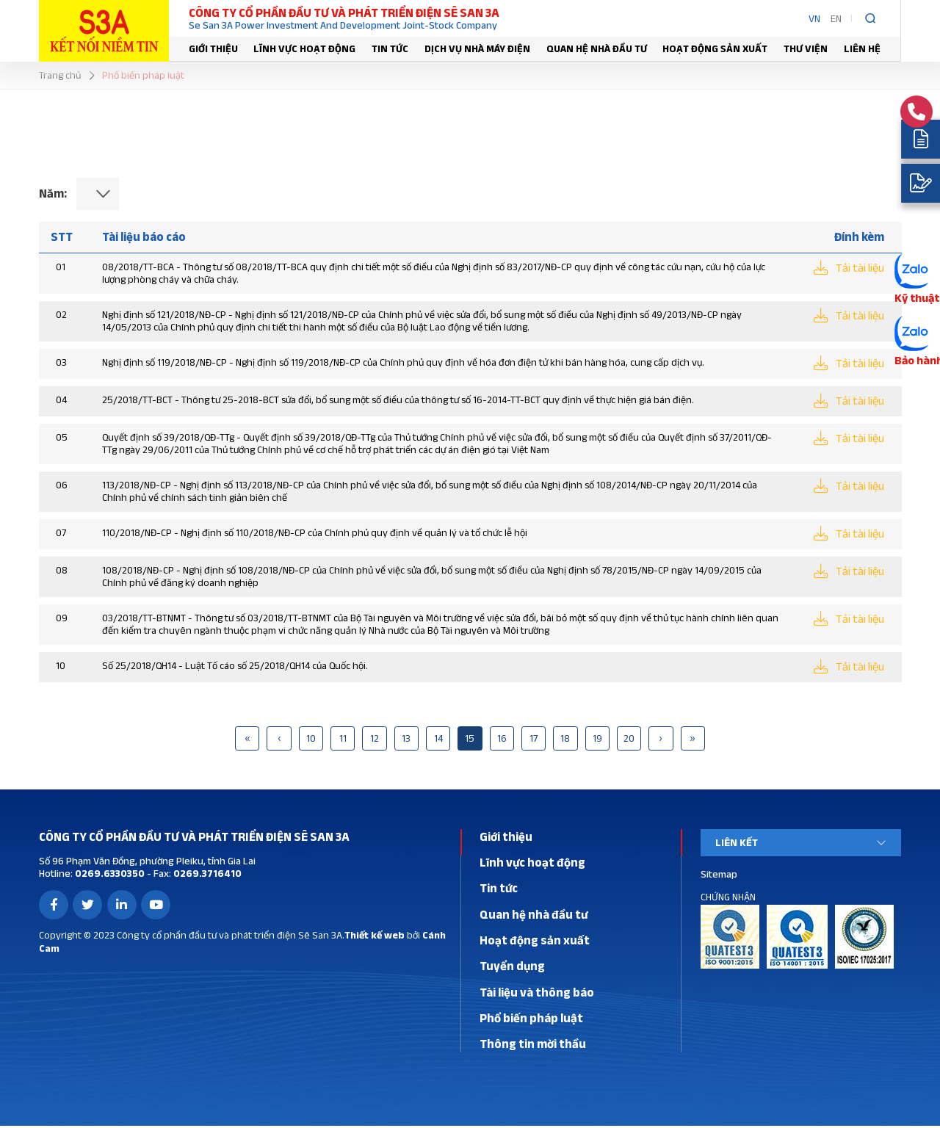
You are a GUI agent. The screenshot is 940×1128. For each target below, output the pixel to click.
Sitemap (719, 875)
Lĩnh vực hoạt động (304, 48)
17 (533, 740)
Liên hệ (862, 48)
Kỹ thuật (914, 297)
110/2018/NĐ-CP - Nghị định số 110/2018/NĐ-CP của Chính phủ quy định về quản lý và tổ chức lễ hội (314, 533)
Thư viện (806, 48)
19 (597, 740)
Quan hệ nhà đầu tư (596, 48)
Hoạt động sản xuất (714, 48)
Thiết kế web (374, 937)
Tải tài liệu (859, 268)
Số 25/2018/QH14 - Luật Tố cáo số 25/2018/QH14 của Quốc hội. (235, 667)
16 (502, 740)
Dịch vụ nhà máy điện (477, 48)
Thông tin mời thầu (533, 1045)
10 (311, 740)
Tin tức (390, 48)
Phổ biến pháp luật (531, 1020)
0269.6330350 (109, 875)
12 (374, 740)
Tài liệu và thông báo (537, 994)
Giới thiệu (213, 48)
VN (814, 18)
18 (565, 740)
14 (438, 740)
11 (343, 740)
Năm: (53, 193)
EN (836, 18)
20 (628, 740)
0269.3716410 (206, 875)
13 (406, 740)
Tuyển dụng (512, 968)
